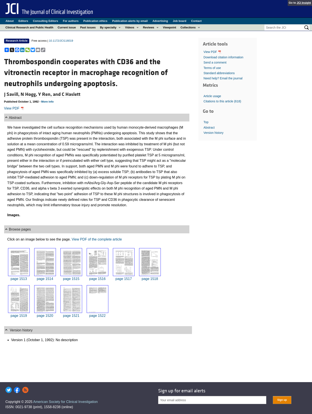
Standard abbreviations (219, 73)
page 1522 (97, 315)
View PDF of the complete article (97, 239)
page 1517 (123, 279)
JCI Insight (304, 2)
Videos (129, 27)
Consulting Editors (45, 21)
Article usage (212, 96)
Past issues (88, 27)
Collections (188, 27)
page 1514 (45, 279)
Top (205, 122)
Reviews (148, 27)
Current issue (67, 27)
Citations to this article (222, 101)
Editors (23, 21)
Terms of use (212, 68)
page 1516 (97, 279)
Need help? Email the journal (222, 78)
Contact (196, 21)
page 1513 (19, 279)
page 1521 (71, 315)
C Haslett (71, 94)
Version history (213, 132)
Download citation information (223, 57)
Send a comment (214, 62)
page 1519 (19, 315)
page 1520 (45, 315)
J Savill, (12, 94)
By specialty (108, 27)
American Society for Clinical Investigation (65, 402)
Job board (179, 21)
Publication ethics (95, 21)
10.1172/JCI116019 (61, 40)
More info (47, 101)
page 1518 (150, 279)
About (10, 21)
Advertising (160, 21)
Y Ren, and (50, 94)
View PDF (14, 108)
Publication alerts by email (130, 21)
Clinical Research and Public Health (29, 27)
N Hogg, (29, 94)
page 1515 (71, 279)
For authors (70, 21)
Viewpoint (169, 27)
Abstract (208, 127)
